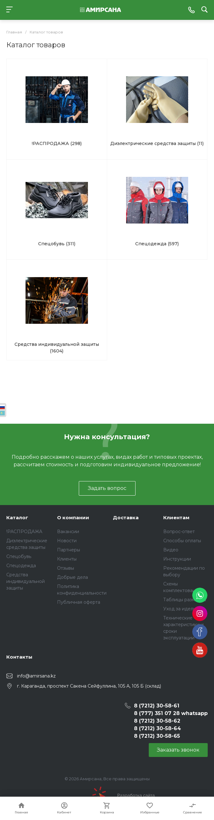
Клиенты (67, 559)
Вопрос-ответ (179, 531)
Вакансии (68, 531)
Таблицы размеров (184, 599)
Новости (67, 541)
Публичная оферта (78, 602)
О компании (73, 517)
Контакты (19, 657)
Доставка (126, 517)
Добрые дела (72, 577)
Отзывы (65, 568)
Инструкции (177, 559)
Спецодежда (21, 565)
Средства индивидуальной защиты (25, 581)
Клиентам (176, 517)
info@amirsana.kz (36, 676)
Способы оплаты (182, 541)
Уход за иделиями (184, 609)
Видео (170, 550)
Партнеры (68, 550)
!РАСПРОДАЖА (24, 531)
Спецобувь (18, 556)
